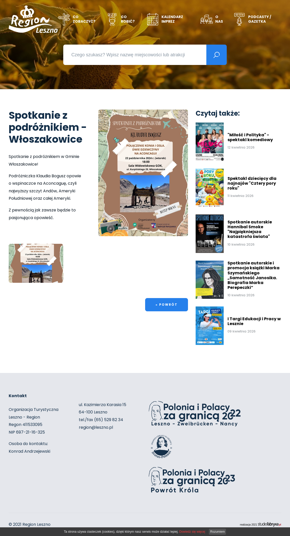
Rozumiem (217, 531)
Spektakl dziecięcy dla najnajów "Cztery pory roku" (252, 182)
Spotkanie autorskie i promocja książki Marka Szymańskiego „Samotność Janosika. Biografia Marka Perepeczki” (254, 274)
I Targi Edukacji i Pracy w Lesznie (254, 320)
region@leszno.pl (96, 427)
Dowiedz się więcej (192, 531)
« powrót (167, 303)
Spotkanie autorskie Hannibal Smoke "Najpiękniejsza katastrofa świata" (250, 228)
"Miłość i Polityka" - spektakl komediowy (250, 136)
